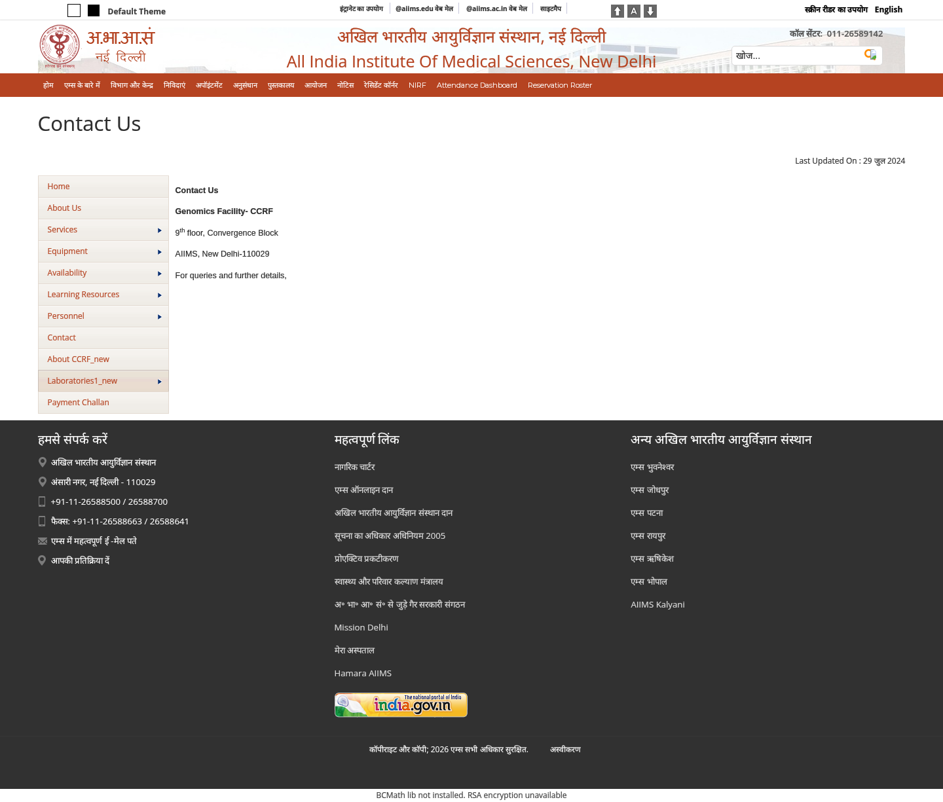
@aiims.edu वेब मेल (424, 8)
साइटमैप (550, 8)
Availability (105, 272)
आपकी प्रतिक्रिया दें (80, 560)
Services (105, 229)
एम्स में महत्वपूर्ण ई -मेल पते (94, 541)
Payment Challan (78, 402)
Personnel (105, 315)
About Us (64, 207)
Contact (62, 337)
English (889, 9)
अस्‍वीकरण (565, 749)
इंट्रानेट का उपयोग (362, 8)
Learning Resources (105, 294)
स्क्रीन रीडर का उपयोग (836, 9)
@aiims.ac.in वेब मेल (496, 8)
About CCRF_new (78, 359)
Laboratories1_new (105, 380)
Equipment (105, 251)
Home (59, 186)
